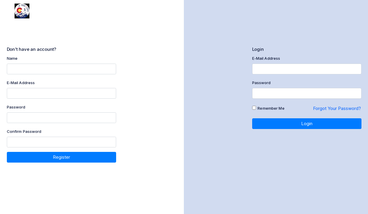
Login (306, 123)
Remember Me (271, 108)
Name (12, 58)
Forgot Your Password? (337, 108)
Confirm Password (24, 131)
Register (61, 157)
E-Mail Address (21, 82)
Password (16, 107)
